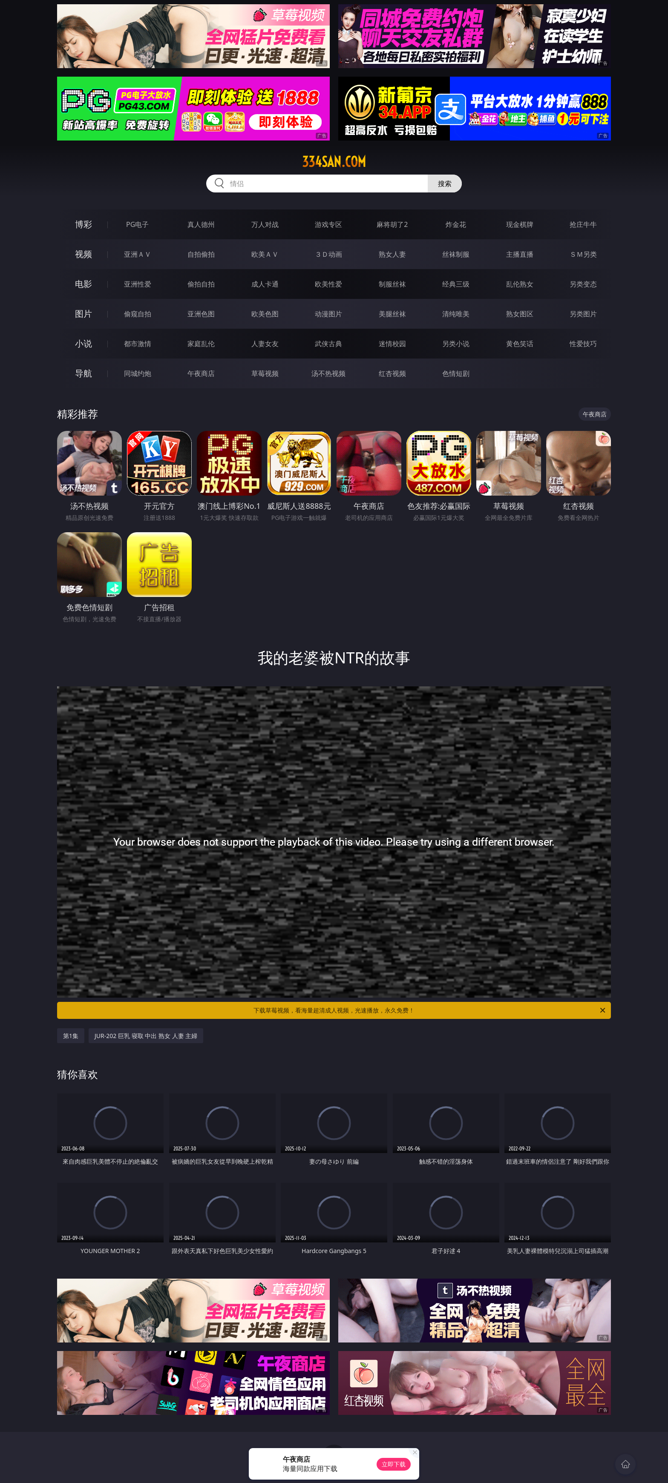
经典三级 (455, 284)
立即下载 (394, 1464)
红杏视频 (392, 373)
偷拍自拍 (201, 284)
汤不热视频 (328, 373)
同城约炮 (137, 373)
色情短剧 (455, 373)
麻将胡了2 (392, 224)
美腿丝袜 (392, 313)
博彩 (83, 224)
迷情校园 (392, 343)
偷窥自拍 (137, 313)
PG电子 (137, 224)
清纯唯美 (455, 313)
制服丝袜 (392, 284)
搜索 (445, 183)
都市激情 (137, 343)
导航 (83, 373)
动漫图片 (328, 313)
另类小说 (455, 343)
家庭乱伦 (201, 343)
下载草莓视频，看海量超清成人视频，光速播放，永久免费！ (430, 1010)
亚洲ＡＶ (137, 254)
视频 (83, 254)
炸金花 (456, 224)
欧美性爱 (328, 284)
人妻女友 (265, 343)
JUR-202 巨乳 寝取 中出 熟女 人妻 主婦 (146, 1036)
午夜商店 (201, 373)
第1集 (70, 1036)
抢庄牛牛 (583, 224)
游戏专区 (328, 224)
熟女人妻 (392, 254)
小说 (83, 343)
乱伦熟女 (519, 284)
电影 (83, 284)
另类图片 (583, 313)
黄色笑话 (519, 343)
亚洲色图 (201, 313)
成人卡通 (265, 284)
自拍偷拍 (201, 254)
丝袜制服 (455, 254)
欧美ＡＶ (265, 254)
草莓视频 (265, 373)
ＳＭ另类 (583, 254)
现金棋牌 (519, 224)
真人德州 (201, 224)
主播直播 (519, 254)
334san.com (334, 161)
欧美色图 (265, 313)
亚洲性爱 (137, 284)
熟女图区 (519, 313)
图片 (83, 313)
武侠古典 (328, 343)
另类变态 (583, 284)
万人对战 (265, 224)
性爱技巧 (583, 343)
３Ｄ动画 (328, 254)
